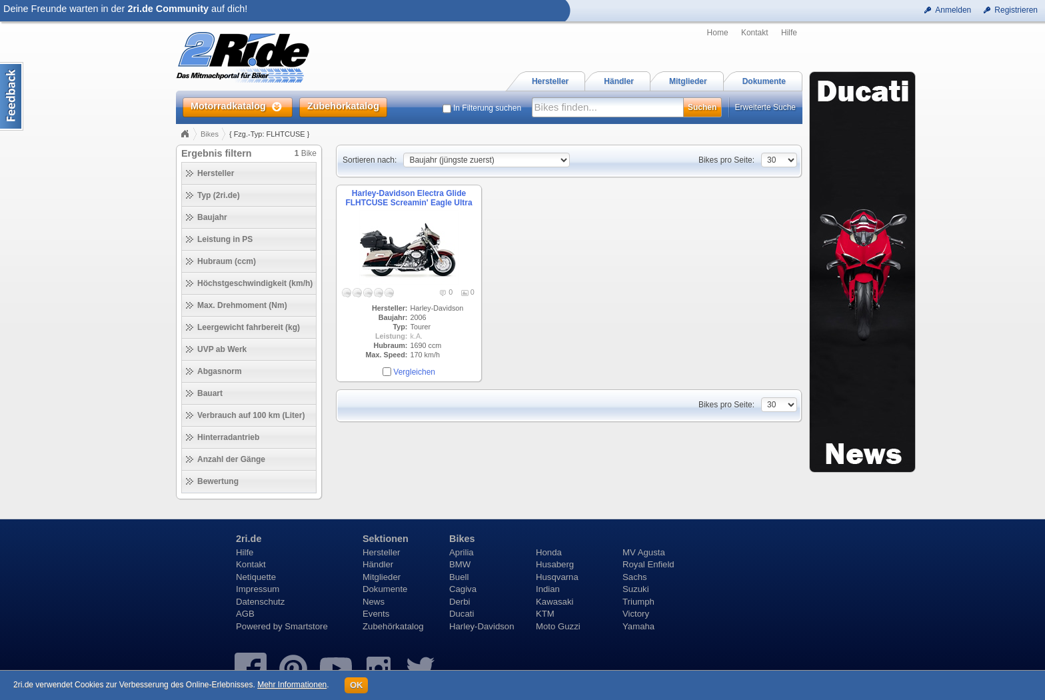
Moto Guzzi (558, 626)
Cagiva (463, 589)
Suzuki (635, 589)
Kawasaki (554, 602)
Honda (549, 552)
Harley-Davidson (481, 626)
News (374, 602)
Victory (635, 614)
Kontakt (754, 32)
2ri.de (248, 538)
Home (717, 32)
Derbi (460, 602)
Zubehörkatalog (393, 626)
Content (11, 96)
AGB (245, 614)
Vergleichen (414, 372)
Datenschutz (260, 602)
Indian (548, 589)
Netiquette (256, 577)
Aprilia (461, 552)
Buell (459, 577)
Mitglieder (382, 577)
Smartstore (306, 626)
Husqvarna (557, 577)
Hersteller (381, 552)
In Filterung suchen (487, 108)
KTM (545, 614)
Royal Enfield (648, 564)
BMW (460, 564)
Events (376, 614)
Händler (378, 564)
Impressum (257, 589)
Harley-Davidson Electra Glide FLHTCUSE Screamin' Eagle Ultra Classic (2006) (408, 203)
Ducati (461, 614)
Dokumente (385, 589)
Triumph (638, 602)
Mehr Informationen (292, 684)
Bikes (210, 134)
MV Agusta (643, 552)
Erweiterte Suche (765, 107)
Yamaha (638, 626)
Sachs (634, 577)
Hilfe (789, 32)
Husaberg (555, 564)
